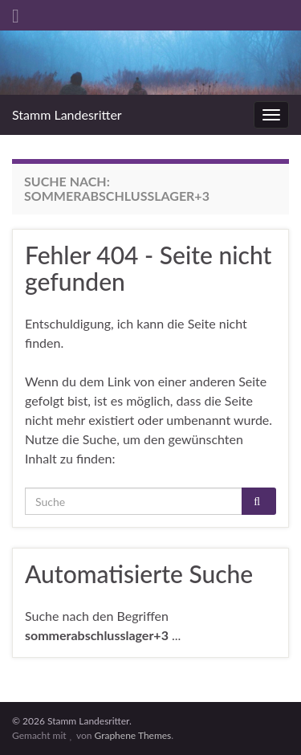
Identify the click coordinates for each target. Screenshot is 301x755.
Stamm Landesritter (67, 114)
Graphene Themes (132, 735)
